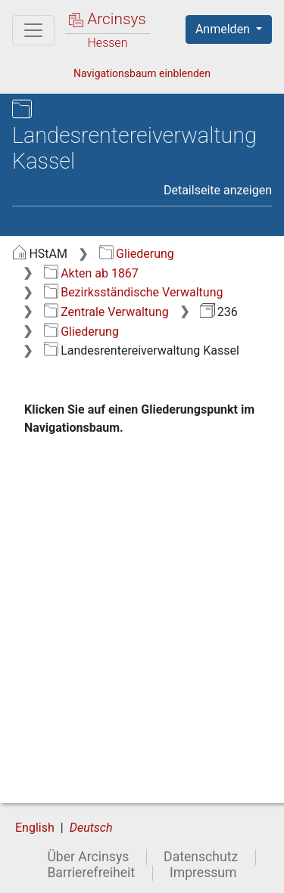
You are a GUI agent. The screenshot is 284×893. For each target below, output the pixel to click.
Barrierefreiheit (91, 872)
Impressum (203, 872)
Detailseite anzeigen (218, 190)
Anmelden (224, 29)
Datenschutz (201, 856)
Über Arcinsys (88, 856)
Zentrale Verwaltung (106, 312)
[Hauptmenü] (33, 30)
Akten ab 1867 (91, 273)
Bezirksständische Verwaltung (133, 292)
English (35, 827)
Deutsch (91, 827)
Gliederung (136, 254)
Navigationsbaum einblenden (142, 73)
